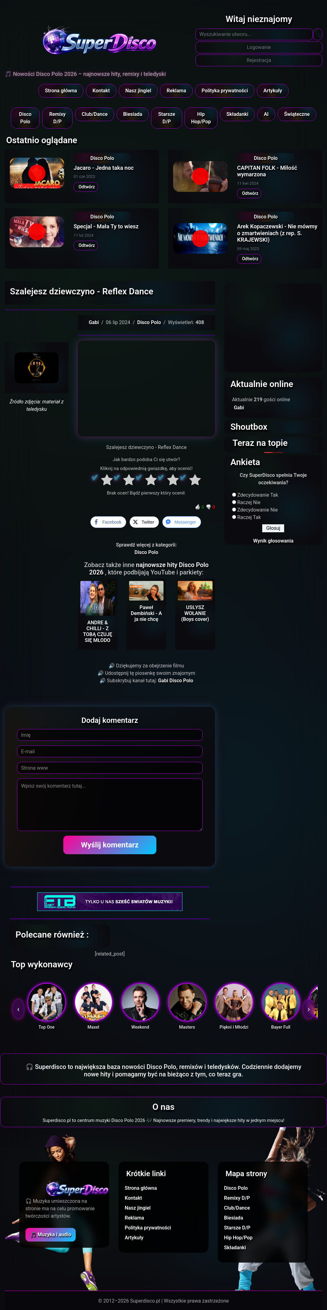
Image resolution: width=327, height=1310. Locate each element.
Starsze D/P (166, 118)
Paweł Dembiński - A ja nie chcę (146, 613)
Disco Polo (25, 118)
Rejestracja (259, 60)
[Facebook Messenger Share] (181, 522)
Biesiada (132, 114)
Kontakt (101, 91)
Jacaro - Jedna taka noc (104, 168)
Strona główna (61, 91)
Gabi (94, 322)
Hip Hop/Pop (201, 118)
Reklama (176, 91)
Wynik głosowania (273, 541)
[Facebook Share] (108, 522)
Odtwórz (85, 186)
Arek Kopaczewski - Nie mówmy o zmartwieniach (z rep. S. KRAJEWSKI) (277, 233)
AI (266, 114)
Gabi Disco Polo (175, 681)
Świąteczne (297, 114)
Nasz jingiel (138, 91)
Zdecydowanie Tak (257, 495)
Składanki (237, 114)
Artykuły (272, 91)
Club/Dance (95, 114)
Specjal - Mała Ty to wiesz (106, 226)
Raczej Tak (249, 517)
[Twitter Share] (144, 522)
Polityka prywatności (225, 91)
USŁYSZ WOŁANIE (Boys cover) (195, 613)
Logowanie (259, 47)
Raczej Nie (249, 502)
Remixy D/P (57, 118)
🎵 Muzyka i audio (50, 1234)
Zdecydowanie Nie (257, 510)
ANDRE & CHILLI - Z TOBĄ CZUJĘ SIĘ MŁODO (97, 632)
